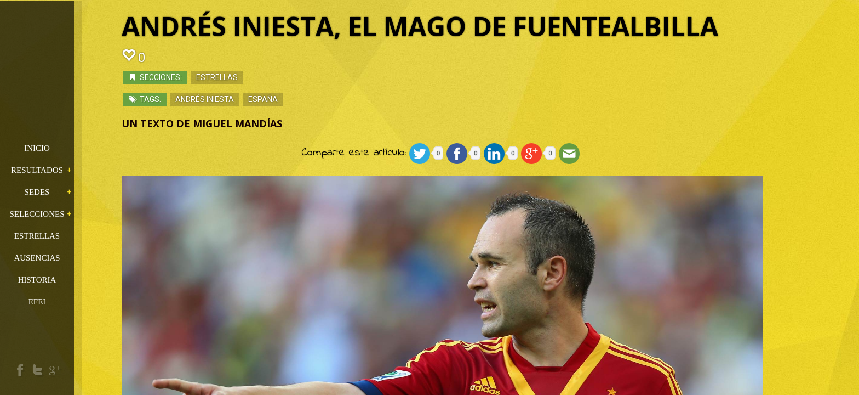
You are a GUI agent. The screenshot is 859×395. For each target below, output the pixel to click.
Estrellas (241, 79)
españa (287, 101)
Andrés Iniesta (229, 101)
